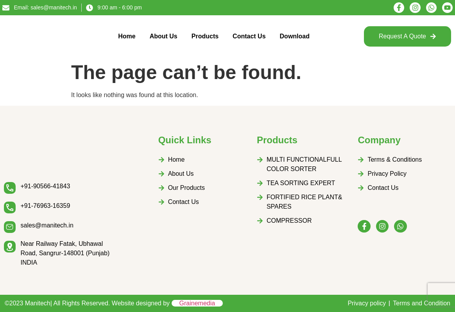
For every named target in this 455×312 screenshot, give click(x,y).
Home (126, 36)
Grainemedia (197, 303)
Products (205, 36)
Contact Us (249, 36)
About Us (163, 36)
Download (295, 36)
